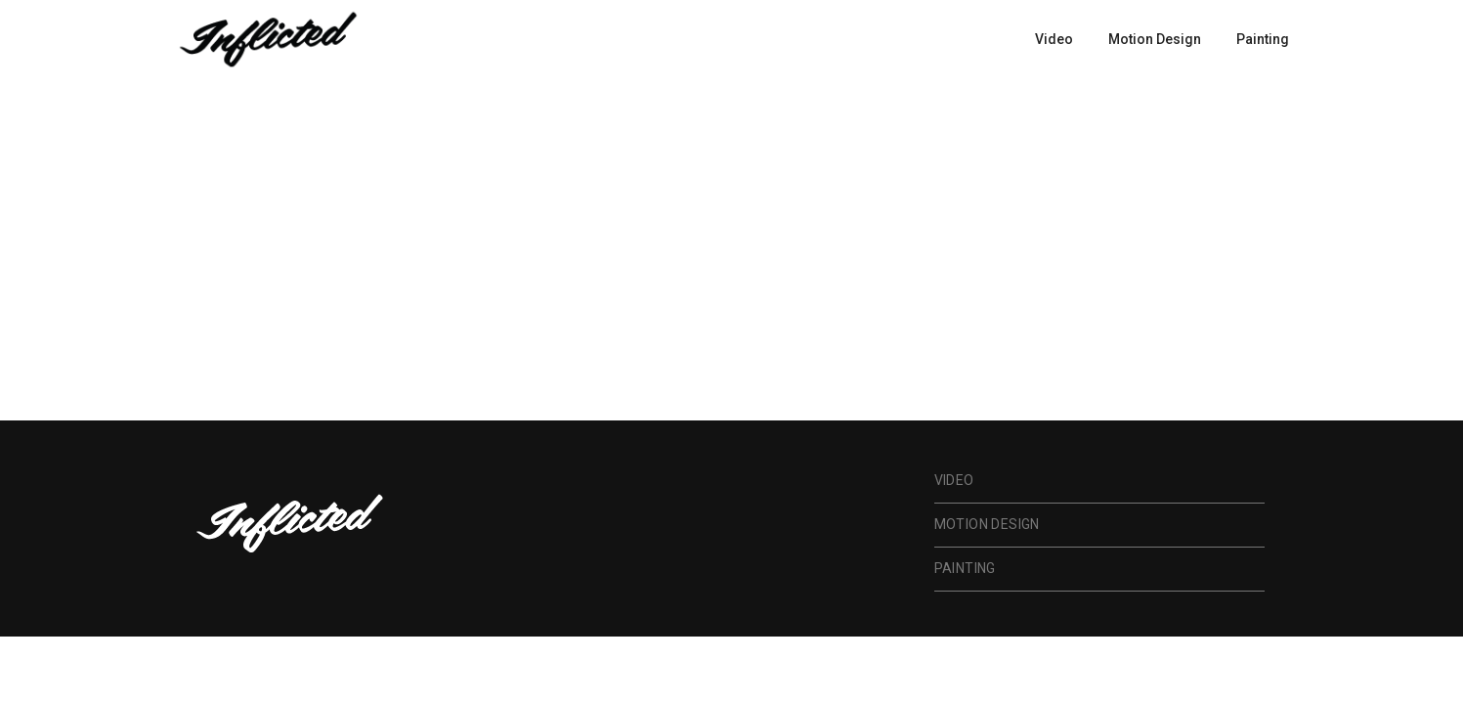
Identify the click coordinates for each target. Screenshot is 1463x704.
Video (1054, 39)
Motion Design (1154, 39)
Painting (1262, 39)
